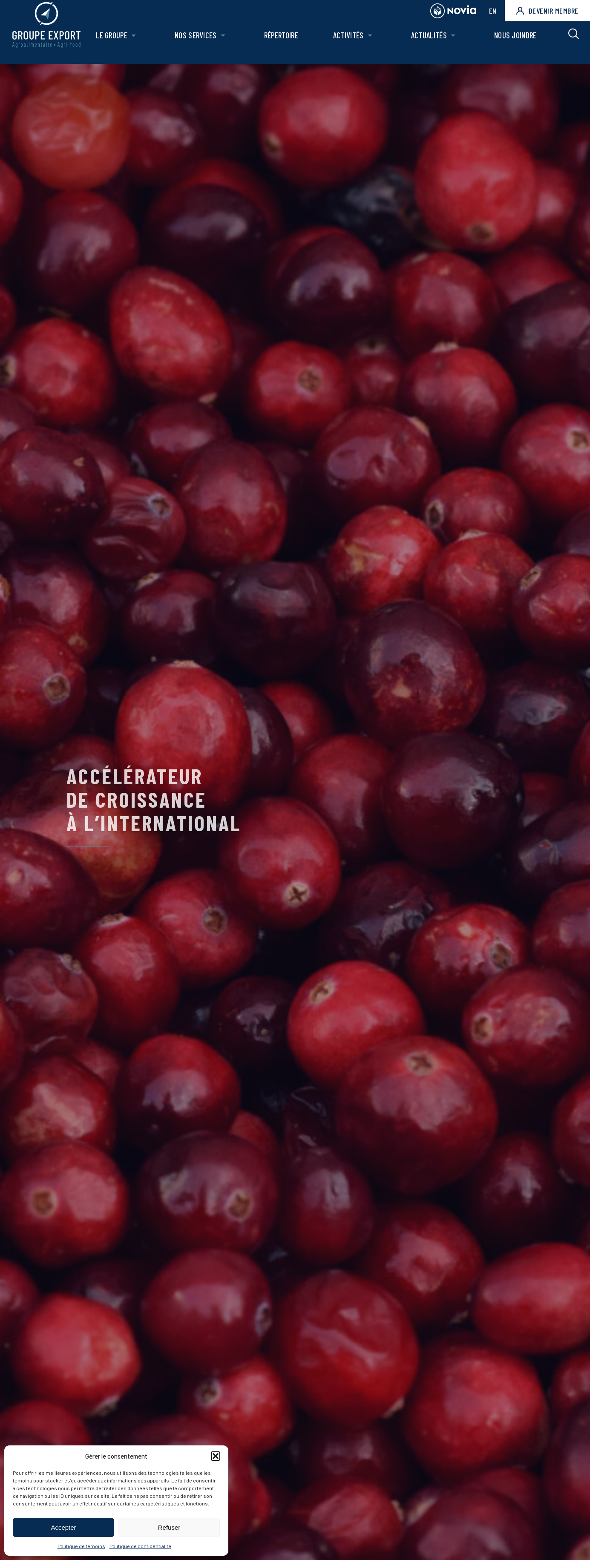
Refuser (169, 1527)
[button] (215, 1456)
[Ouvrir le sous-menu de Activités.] (372, 41)
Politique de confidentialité (140, 1546)
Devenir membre (547, 10)
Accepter (63, 1527)
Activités (351, 41)
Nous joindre (516, 41)
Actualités (431, 41)
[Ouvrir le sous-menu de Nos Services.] (228, 41)
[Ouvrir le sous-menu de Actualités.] (455, 41)
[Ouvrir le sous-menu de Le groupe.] (140, 41)
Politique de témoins (81, 1546)
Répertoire (285, 41)
